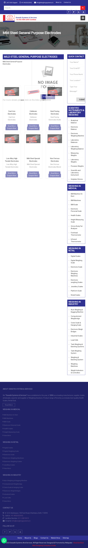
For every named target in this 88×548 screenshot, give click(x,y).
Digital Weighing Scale (76, 262)
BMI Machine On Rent (76, 195)
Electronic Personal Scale (76, 210)
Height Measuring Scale (77, 221)
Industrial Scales (77, 336)
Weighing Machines (74, 365)
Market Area (55, 538)
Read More (12, 96)
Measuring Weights (74, 154)
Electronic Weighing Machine (77, 135)
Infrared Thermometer (76, 240)
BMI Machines (76, 200)
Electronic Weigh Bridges (77, 330)
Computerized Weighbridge (76, 317)
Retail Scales (75, 295)
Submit (82, 99)
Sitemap (66, 538)
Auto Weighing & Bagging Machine (77, 311)
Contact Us (67, 2)
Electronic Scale (76, 267)
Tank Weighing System (76, 352)
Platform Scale (76, 291)
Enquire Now (11, 99)
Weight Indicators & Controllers (77, 371)
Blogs (36, 538)
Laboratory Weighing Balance (77, 148)
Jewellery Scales (77, 286)
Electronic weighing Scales (76, 281)
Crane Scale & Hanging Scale (76, 324)
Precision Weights (77, 166)
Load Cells (74, 340)
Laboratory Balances (75, 141)
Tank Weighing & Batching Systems (77, 345)
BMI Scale (74, 205)
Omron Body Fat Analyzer (76, 227)
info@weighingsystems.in (45, 2)
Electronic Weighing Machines (74, 273)
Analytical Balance (74, 121)
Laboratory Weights (75, 161)
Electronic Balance (74, 128)
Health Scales (76, 215)
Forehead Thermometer (76, 234)
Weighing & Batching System (77, 358)
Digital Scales (75, 256)
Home (5, 38)
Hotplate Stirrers (77, 179)
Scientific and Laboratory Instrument (76, 172)
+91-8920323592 (26, 2)
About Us (58, 2)
